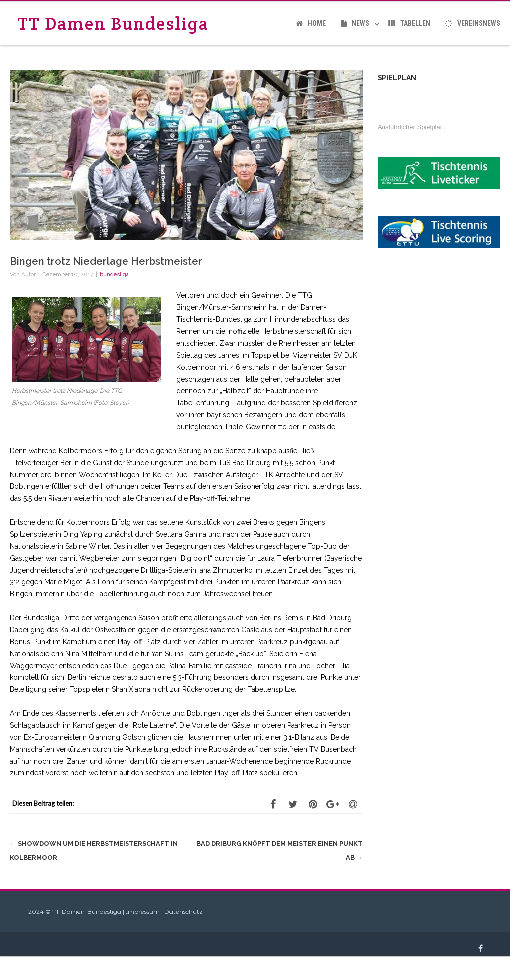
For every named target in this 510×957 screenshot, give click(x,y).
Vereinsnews (472, 23)
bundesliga (114, 274)
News (355, 23)
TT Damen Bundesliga (113, 23)
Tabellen (409, 23)
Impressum (143, 911)
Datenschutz (183, 911)
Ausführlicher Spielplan (411, 127)
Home (311, 23)
